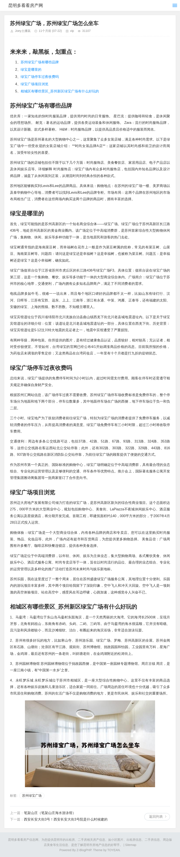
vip (72, 31)
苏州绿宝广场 (32, 795)
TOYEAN (113, 850)
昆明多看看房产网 (25, 5)
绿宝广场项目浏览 (34, 84)
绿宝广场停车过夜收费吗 (40, 77)
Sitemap (130, 845)
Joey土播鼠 (23, 31)
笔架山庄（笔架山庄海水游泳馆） (50, 813)
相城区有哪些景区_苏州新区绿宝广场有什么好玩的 (60, 91)
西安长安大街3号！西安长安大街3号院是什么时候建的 (66, 819)
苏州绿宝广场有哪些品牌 (40, 62)
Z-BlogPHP (84, 850)
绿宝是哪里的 (31, 69)
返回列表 (156, 816)
